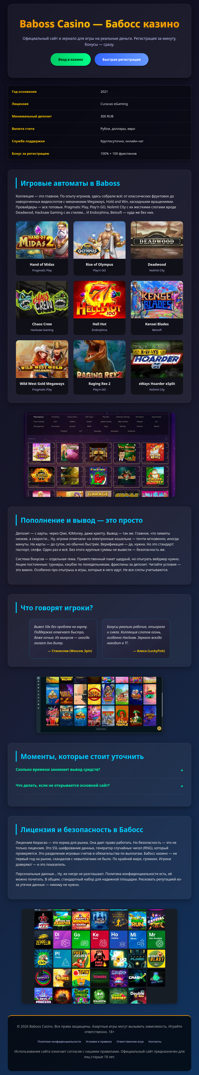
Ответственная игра (130, 1041)
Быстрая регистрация (121, 59)
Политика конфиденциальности (59, 1041)
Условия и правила (99, 1041)
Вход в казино (70, 59)
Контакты (154, 1041)
